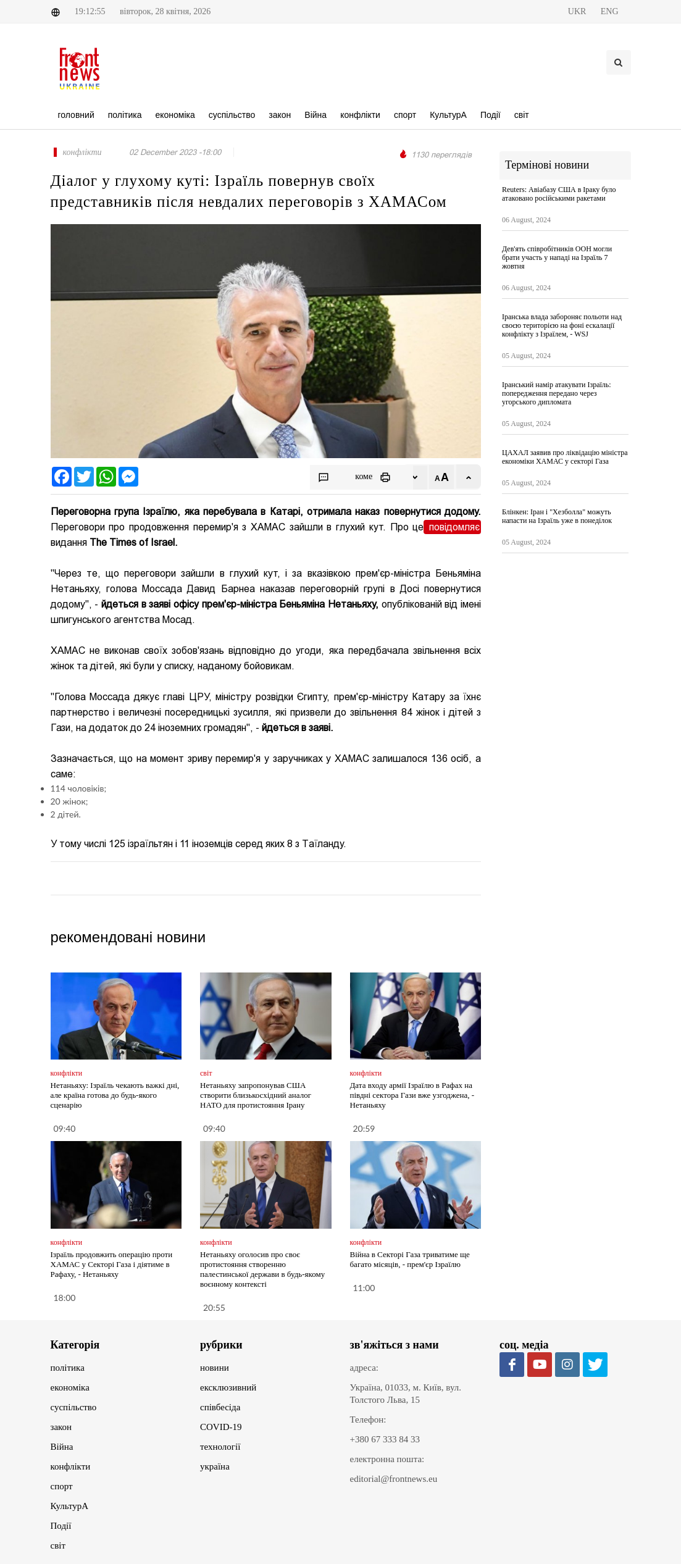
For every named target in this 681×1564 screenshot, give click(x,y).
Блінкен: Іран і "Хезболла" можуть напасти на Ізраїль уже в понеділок (557, 516)
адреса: (364, 1368)
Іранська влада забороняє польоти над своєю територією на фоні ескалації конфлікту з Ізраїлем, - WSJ (562, 325)
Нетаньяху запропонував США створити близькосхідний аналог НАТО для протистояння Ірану (255, 1095)
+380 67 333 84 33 (385, 1439)
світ (58, 1545)
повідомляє (452, 527)
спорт (62, 1486)
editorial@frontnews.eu (394, 1479)
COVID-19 (221, 1427)
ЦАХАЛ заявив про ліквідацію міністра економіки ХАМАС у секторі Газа (565, 457)
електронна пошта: (387, 1459)
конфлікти (71, 1466)
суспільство (74, 1407)
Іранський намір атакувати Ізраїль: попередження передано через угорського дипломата (556, 393)
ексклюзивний (228, 1387)
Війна (62, 1447)
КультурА (70, 1506)
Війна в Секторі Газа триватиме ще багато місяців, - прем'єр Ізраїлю (410, 1259)
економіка (70, 1387)
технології (220, 1447)
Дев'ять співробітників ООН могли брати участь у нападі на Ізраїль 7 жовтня (557, 257)
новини (214, 1368)
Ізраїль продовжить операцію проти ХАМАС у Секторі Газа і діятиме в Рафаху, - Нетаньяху (112, 1264)
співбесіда (220, 1407)
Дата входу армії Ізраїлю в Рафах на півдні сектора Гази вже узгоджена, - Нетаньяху (412, 1095)
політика (68, 1368)
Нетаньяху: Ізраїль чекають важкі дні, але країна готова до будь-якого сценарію (115, 1095)
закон (61, 1427)
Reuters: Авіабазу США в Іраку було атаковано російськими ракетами (559, 194)
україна (215, 1466)
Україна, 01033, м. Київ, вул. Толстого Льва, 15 (406, 1393)
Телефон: (368, 1419)
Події (61, 1526)
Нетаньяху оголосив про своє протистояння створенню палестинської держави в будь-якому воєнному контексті (262, 1269)
